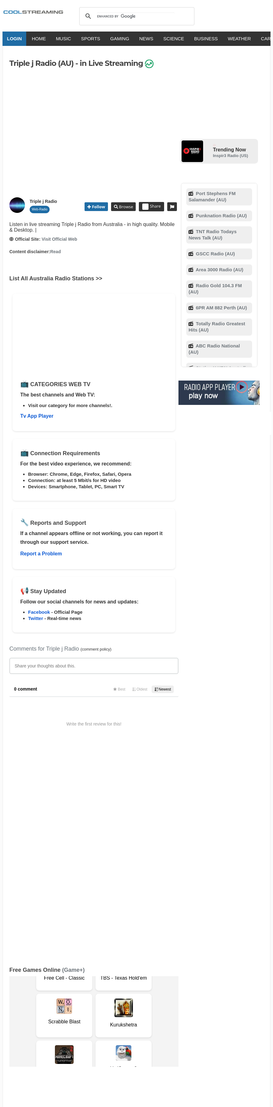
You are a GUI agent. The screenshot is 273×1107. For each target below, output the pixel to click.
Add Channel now (133, 964)
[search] (136, 16)
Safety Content (57, 1015)
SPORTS (87, 38)
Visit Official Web (59, 239)
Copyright (136, 1009)
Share (151, 207)
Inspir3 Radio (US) (230, 155)
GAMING (117, 38)
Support (78, 1009)
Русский (170, 1034)
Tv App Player (36, 416)
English (60, 1034)
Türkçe (219, 1034)
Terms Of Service (27, 1009)
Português (195, 1034)
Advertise (29, 1015)
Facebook (39, 612)
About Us (58, 1009)
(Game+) (73, 764)
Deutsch (148, 1034)
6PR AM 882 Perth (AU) (221, 307)
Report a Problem (41, 553)
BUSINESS (203, 38)
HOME (36, 38)
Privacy (158, 1009)
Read (55, 251)
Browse (125, 206)
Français (103, 1034)
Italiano (81, 1034)
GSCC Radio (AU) (215, 253)
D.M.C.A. (114, 1009)
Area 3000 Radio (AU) (219, 269)
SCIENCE (171, 38)
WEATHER (236, 38)
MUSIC (60, 38)
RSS (6, 1009)
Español (126, 1034)
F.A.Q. (96, 1009)
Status (82, 1015)
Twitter (35, 618)
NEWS (144, 38)
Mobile (9, 1015)
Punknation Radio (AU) (221, 215)
